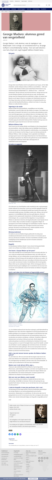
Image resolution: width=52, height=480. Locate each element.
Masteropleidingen (4, 454)
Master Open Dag (4, 464)
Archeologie (16, 452)
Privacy (27, 469)
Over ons (29, 9)
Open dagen (3, 463)
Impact (27, 459)
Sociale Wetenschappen (18, 463)
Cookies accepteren (33, 478)
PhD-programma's (4, 456)
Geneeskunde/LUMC (17, 456)
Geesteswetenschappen (18, 454)
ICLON (15, 473)
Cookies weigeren (43, 478)
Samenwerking (36, 9)
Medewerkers (17, 1)
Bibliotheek (30, 1)
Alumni (27, 457)
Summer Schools (4, 461)
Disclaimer (28, 466)
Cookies (27, 468)
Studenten (11, 1)
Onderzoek (7, 9)
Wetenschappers (21, 9)
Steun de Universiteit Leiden (31, 455)
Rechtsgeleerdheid (13, 440)
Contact (27, 471)
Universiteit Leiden (5, 1)
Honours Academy (17, 471)
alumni (10, 430)
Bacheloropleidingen (5, 452)
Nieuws (6, 11)
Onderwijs (13, 9)
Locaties (27, 464)
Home (2, 11)
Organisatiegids (24, 1)
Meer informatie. (22, 478)
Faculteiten (43, 9)
